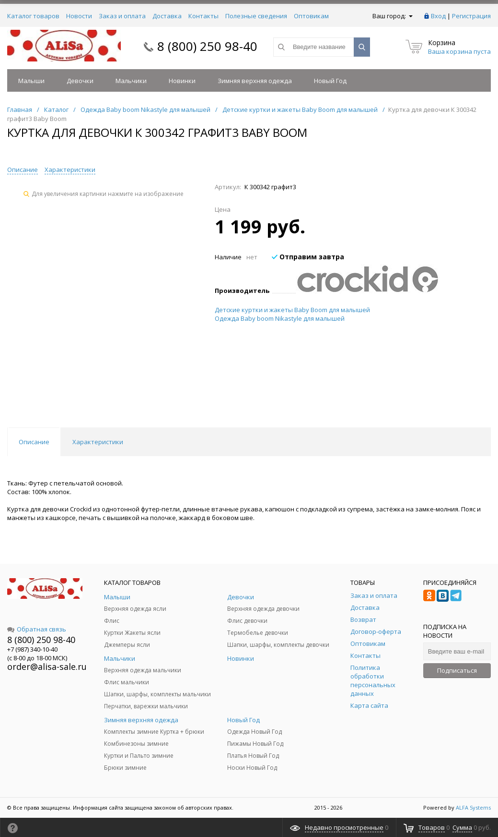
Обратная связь (36, 629)
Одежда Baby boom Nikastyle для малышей (280, 318)
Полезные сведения (256, 16)
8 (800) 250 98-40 (207, 46)
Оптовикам (311, 16)
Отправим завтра (308, 256)
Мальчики (131, 80)
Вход (438, 16)
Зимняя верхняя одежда (255, 80)
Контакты (203, 16)
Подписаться (457, 670)
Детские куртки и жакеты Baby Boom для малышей (292, 309)
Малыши (31, 80)
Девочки (80, 80)
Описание (22, 169)
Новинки (182, 80)
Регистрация (471, 16)
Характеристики (70, 169)
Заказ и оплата (122, 16)
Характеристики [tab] (97, 441)
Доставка (167, 16)
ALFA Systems (473, 807)
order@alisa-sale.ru (47, 666)
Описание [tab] (34, 441)
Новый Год (330, 80)
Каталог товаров (33, 16)
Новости (79, 16)
